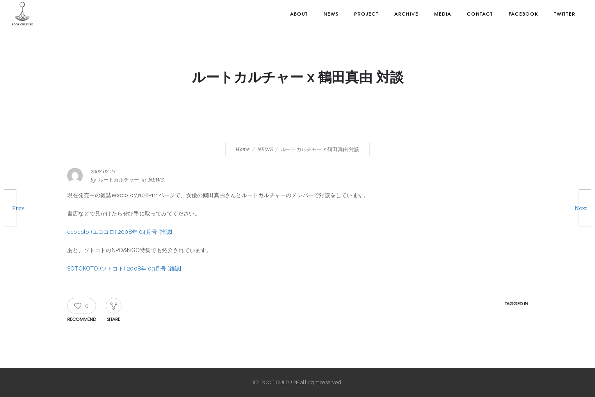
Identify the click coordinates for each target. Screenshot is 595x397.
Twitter (564, 14)
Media (442, 14)
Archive (406, 14)
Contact (480, 14)
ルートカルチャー (118, 180)
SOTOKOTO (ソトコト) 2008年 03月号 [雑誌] (124, 268)
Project (366, 14)
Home (242, 149)
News (331, 14)
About (299, 14)
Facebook (523, 14)
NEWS (265, 149)
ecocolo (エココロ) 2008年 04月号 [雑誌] (119, 232)
